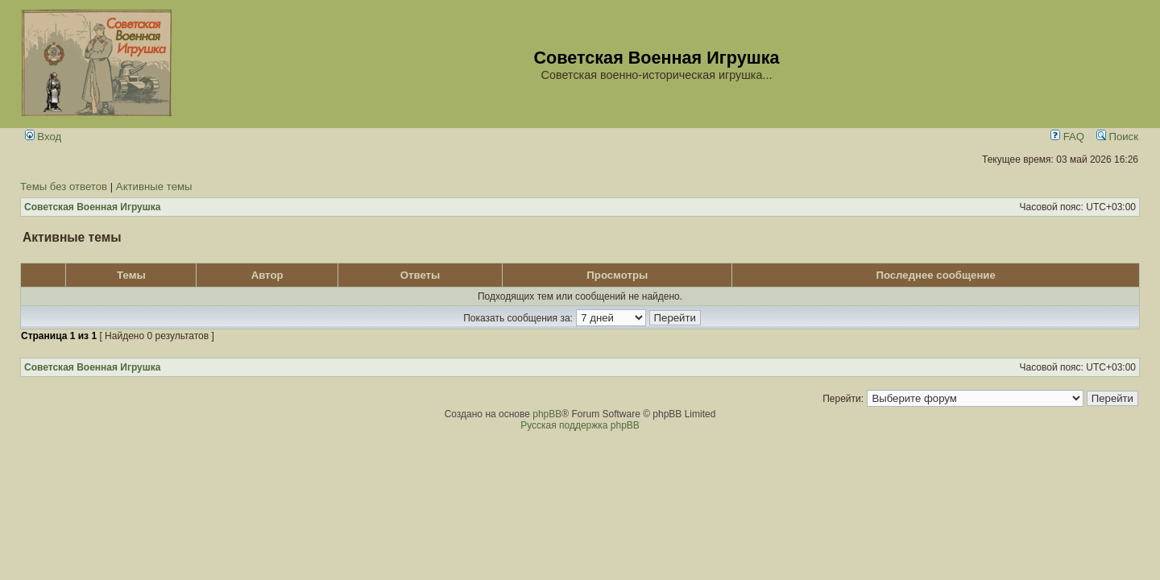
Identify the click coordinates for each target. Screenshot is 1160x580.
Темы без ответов (63, 186)
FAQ (1067, 136)
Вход (43, 136)
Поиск (1117, 136)
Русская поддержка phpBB (580, 425)
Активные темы (154, 186)
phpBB (546, 414)
